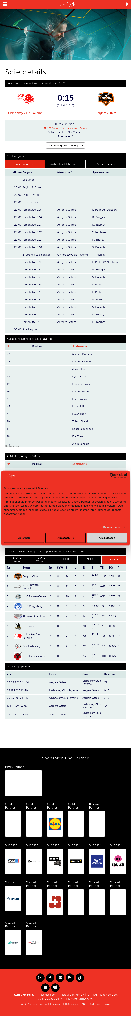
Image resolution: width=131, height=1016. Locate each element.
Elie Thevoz (79, 436)
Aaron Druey (80, 369)
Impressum (55, 1004)
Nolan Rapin (79, 414)
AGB (83, 1004)
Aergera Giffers (105, 113)
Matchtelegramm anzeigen (64, 145)
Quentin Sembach (83, 384)
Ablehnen (24, 537)
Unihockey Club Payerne (25, 113)
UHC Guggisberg (33, 606)
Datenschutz (71, 1004)
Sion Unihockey (32, 646)
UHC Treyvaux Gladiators (31, 586)
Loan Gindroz (80, 399)
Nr (8, 346)
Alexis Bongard (81, 443)
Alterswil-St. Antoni (34, 616)
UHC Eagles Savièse (35, 656)
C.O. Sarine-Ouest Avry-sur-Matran (67, 128)
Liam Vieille (79, 406)
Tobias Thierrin (81, 421)
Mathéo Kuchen (82, 361)
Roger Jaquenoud (83, 428)
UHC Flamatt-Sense (35, 596)
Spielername (80, 346)
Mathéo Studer (81, 391)
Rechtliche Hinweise (101, 1004)
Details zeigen (111, 527)
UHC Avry (29, 626)
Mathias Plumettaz (83, 354)
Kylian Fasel (79, 376)
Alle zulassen (107, 537)
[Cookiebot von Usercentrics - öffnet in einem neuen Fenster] (112, 475)
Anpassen (65, 537)
